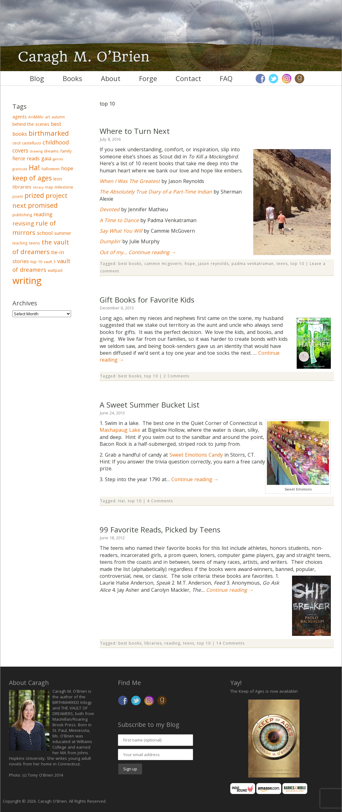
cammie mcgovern (163, 263)
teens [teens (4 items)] (34, 243)
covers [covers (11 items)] (20, 150)
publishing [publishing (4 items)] (22, 214)
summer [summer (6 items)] (62, 233)
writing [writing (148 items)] (27, 280)
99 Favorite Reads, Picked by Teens (160, 529)
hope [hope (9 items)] (67, 168)
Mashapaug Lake (120, 430)
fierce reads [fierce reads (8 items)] (26, 158)
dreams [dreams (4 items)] (51, 151)
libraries (153, 643)
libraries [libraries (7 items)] (21, 187)
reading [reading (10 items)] (43, 214)
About (110, 78)
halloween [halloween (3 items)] (51, 168)
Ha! (121, 501)
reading (172, 643)
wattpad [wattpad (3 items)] (55, 270)
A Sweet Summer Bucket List (150, 404)
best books (130, 263)
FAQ (226, 78)
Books (72, 78)
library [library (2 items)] (38, 187)
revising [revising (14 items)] (23, 223)
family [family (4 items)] (66, 151)
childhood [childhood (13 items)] (56, 142)
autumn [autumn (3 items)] (58, 117)
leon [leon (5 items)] (57, 179)
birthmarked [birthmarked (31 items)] (49, 133)
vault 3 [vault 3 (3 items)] (50, 261)
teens (282, 263)
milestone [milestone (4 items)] (64, 187)
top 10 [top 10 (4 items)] (36, 261)
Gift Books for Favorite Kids (147, 299)
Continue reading (152, 252)
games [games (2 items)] (58, 159)
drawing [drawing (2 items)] (36, 151)
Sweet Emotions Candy (196, 454)
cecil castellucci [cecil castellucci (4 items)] (26, 143)
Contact (188, 78)
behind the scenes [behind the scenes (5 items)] (30, 124)
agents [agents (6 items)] (19, 116)
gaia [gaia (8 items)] (46, 158)
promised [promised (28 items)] (43, 205)
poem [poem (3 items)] (17, 196)
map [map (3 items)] (49, 187)
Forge (148, 78)
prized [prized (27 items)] (34, 195)
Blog (37, 78)
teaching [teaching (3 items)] (20, 243)
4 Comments (160, 501)
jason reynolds (213, 263)
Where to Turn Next (135, 131)
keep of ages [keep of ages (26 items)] (32, 177)
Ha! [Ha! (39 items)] (34, 167)
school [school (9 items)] (45, 232)
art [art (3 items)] (47, 117)
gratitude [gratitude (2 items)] (19, 169)
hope (190, 263)
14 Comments (230, 643)
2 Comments (176, 376)
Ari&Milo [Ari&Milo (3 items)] (35, 117)
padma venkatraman (253, 263)
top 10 (297, 263)
